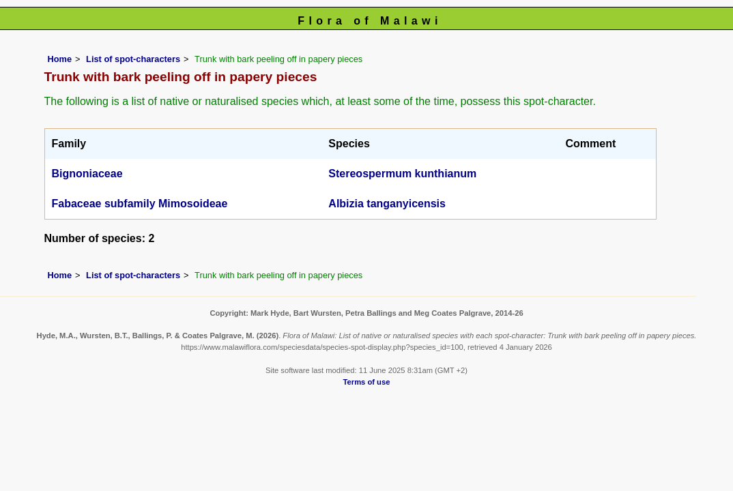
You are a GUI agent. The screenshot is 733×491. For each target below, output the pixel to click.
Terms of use (366, 382)
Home (60, 59)
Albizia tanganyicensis (387, 203)
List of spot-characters (133, 59)
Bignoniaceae (87, 173)
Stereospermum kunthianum (402, 173)
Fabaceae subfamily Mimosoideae (140, 203)
